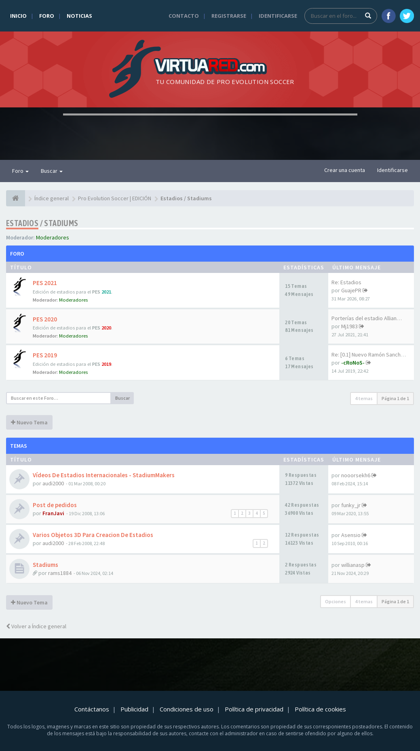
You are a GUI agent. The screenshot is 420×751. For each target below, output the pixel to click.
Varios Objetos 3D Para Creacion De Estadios (93, 535)
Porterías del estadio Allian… (366, 318)
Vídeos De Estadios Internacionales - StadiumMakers (104, 475)
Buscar (52, 170)
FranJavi (53, 513)
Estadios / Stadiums (42, 223)
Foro (46, 15)
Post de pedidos (55, 505)
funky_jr (351, 505)
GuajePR (351, 290)
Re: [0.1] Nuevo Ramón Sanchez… (371, 354)
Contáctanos (91, 709)
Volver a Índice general (36, 626)
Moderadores (52, 237)
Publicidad (134, 709)
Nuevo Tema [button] (29, 422)
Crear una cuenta (344, 170)
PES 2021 (45, 283)
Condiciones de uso (186, 709)
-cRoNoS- (353, 362)
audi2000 (53, 483)
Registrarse (228, 15)
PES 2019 (45, 355)
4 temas (364, 398)
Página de (395, 398)
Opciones (335, 601)
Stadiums (45, 564)
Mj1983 (349, 326)
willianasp (353, 564)
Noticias (79, 15)
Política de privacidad (254, 709)
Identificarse (278, 15)
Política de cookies (320, 709)
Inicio (18, 15)
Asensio (351, 535)
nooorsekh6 (355, 475)
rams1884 (60, 573)
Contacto (184, 15)
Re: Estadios (346, 282)
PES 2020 (45, 319)
